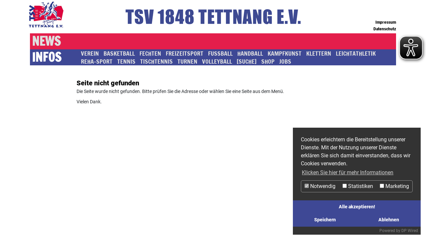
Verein (90, 53)
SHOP (268, 61)
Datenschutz (384, 29)
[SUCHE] (247, 61)
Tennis (126, 61)
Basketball (119, 53)
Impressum (385, 22)
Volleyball (217, 61)
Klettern (318, 53)
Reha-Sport (96, 61)
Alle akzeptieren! (357, 207)
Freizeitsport (184, 53)
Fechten (150, 53)
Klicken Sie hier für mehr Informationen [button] (347, 172)
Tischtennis (156, 61)
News (46, 41)
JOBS (285, 61)
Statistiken (357, 186)
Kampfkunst (285, 53)
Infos (46, 57)
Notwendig (320, 186)
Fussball (220, 53)
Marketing (394, 186)
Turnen (187, 61)
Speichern (325, 220)
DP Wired (409, 230)
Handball (250, 53)
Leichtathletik (356, 53)
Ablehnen (388, 220)
